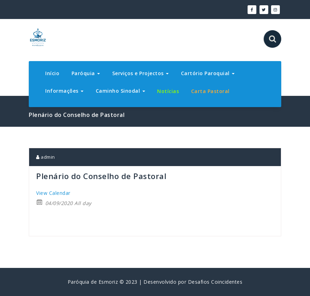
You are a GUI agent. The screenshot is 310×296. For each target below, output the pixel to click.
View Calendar (53, 193)
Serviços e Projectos (140, 73)
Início (52, 73)
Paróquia (86, 73)
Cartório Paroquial (208, 73)
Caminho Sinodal (120, 90)
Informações (64, 90)
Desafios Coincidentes (215, 281)
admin (45, 157)
